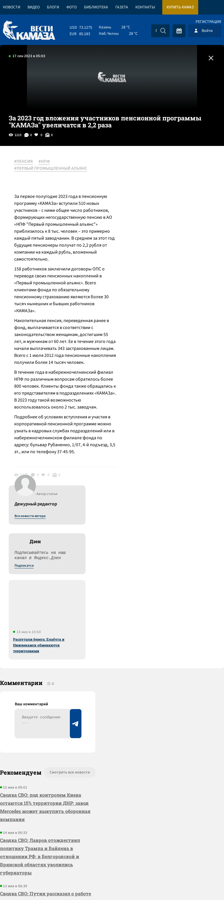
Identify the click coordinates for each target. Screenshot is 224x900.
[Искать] (163, 30)
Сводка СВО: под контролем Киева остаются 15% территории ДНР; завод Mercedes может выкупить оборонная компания (45, 630)
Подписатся (153, 217)
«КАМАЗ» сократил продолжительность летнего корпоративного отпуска (34, 762)
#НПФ (44, 162)
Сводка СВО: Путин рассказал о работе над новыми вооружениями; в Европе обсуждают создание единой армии (45, 725)
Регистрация (208, 22)
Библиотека (96, 7)
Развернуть (112, 861)
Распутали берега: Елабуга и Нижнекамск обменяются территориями (168, 297)
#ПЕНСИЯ (23, 162)
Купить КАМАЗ (180, 7)
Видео (34, 7)
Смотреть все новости (68, 596)
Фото (71, 7)
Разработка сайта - (202, 883)
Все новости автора (159, 168)
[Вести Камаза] (29, 30)
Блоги (53, 7)
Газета (121, 7)
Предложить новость (166, 615)
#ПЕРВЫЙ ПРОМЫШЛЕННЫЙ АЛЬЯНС (51, 168)
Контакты (145, 7)
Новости (11, 7)
